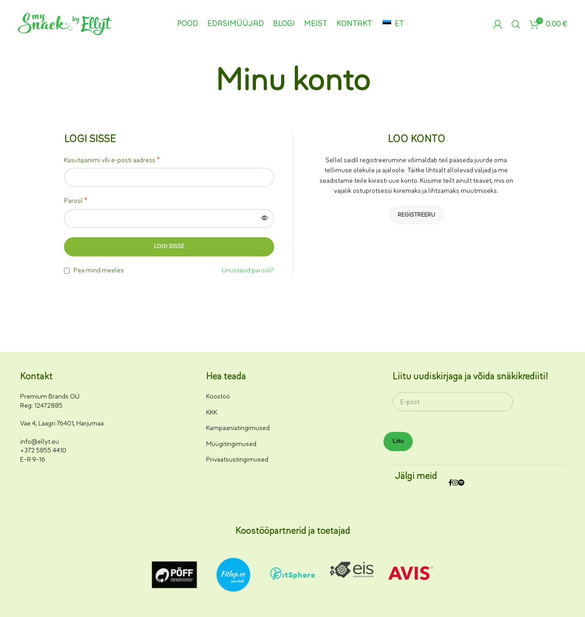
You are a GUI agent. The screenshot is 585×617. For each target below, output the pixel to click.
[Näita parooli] (264, 218)
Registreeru (416, 215)
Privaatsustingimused (237, 459)
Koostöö (218, 396)
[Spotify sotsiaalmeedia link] (461, 483)
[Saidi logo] (65, 23)
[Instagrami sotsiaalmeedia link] (455, 483)
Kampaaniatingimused (238, 428)
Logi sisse (169, 246)
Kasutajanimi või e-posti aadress (112, 160)
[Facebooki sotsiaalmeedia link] (450, 483)
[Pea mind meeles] (67, 271)
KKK (211, 412)
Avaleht (271, 108)
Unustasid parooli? (248, 270)
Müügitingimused (231, 444)
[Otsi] (516, 24)
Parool (75, 201)
